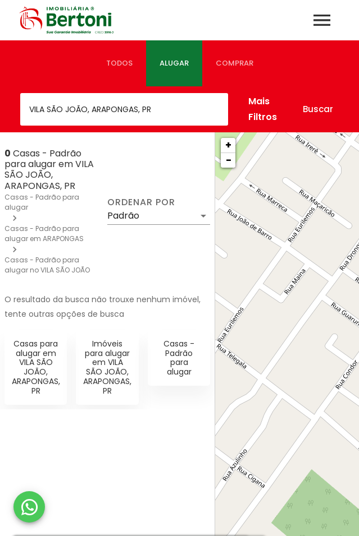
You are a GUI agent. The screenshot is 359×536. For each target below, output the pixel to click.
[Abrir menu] (322, 20)
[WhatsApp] (29, 507)
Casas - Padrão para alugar (178, 357)
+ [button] (228, 145)
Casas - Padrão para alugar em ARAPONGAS (44, 233)
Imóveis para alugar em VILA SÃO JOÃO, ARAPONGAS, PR (107, 367)
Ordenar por (141, 202)
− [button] (228, 160)
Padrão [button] (123, 215)
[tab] (119, 63)
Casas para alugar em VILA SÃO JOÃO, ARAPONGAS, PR (36, 367)
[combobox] (124, 109)
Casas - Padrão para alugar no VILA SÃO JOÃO (47, 265)
